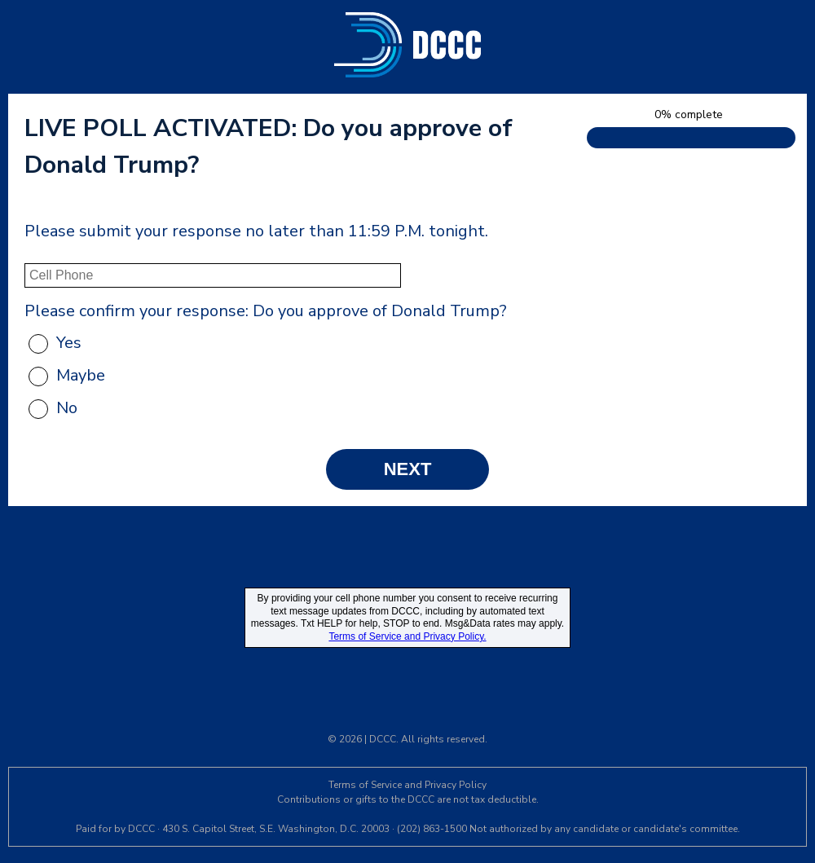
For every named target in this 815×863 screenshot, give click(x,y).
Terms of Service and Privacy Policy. (407, 636)
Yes (69, 343)
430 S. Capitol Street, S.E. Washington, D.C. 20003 (276, 828)
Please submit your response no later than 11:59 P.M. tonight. (256, 231)
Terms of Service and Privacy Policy (407, 784)
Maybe (80, 375)
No (66, 408)
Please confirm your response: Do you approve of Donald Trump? (265, 311)
